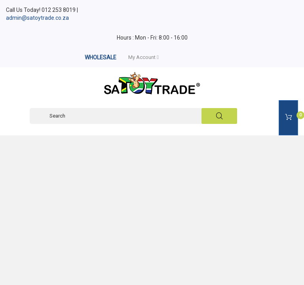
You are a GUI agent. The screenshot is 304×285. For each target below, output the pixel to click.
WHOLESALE (100, 57)
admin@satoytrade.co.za (37, 18)
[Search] (133, 116)
